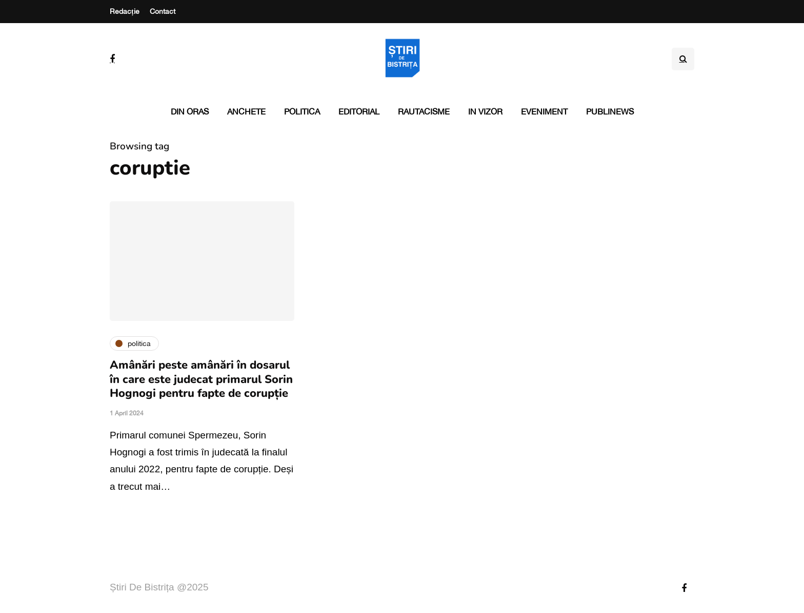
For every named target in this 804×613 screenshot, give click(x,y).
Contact (162, 11)
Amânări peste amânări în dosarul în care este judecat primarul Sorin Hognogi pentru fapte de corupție (201, 379)
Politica (302, 111)
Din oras (190, 111)
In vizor (485, 111)
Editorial (358, 111)
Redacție (124, 11)
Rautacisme (424, 111)
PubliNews (610, 111)
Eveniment (544, 111)
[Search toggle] (683, 59)
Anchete (246, 111)
